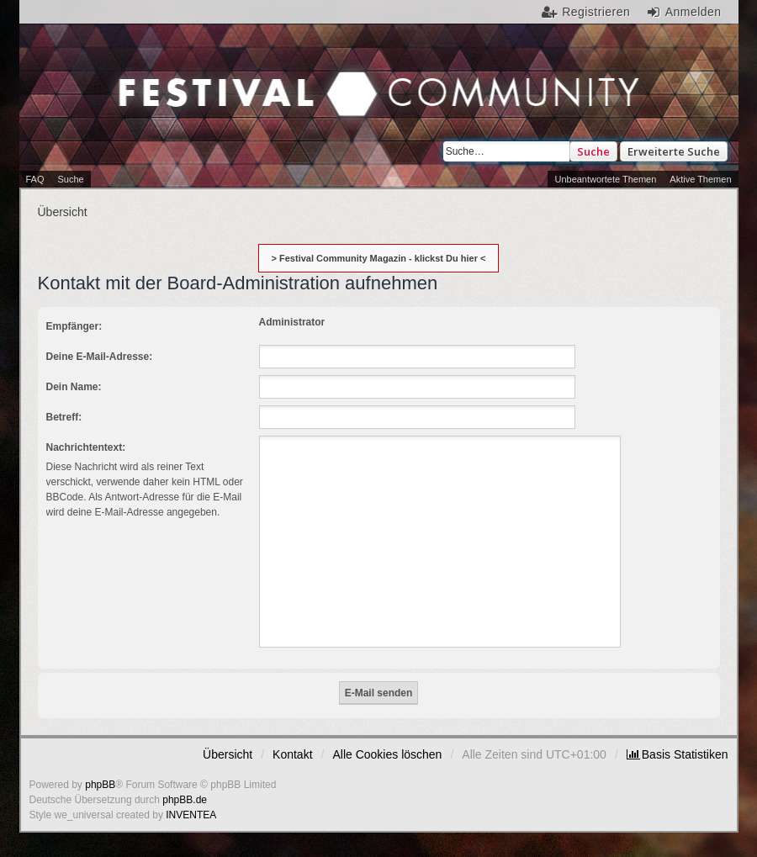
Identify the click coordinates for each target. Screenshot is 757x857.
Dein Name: (74, 387)
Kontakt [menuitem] (292, 754)
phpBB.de (184, 800)
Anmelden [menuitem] (693, 12)
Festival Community (193, 95)
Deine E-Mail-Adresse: (99, 356)
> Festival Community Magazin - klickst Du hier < (379, 258)
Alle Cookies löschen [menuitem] (387, 754)
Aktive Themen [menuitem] (700, 179)
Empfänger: (74, 326)
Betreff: (64, 417)
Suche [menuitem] (71, 179)
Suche (593, 151)
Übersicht (227, 754)
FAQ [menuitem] (35, 179)
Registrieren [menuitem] (596, 12)
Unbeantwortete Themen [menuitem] (605, 179)
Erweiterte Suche (673, 151)
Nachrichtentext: (86, 447)
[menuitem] (677, 754)
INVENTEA (191, 815)
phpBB (100, 785)
